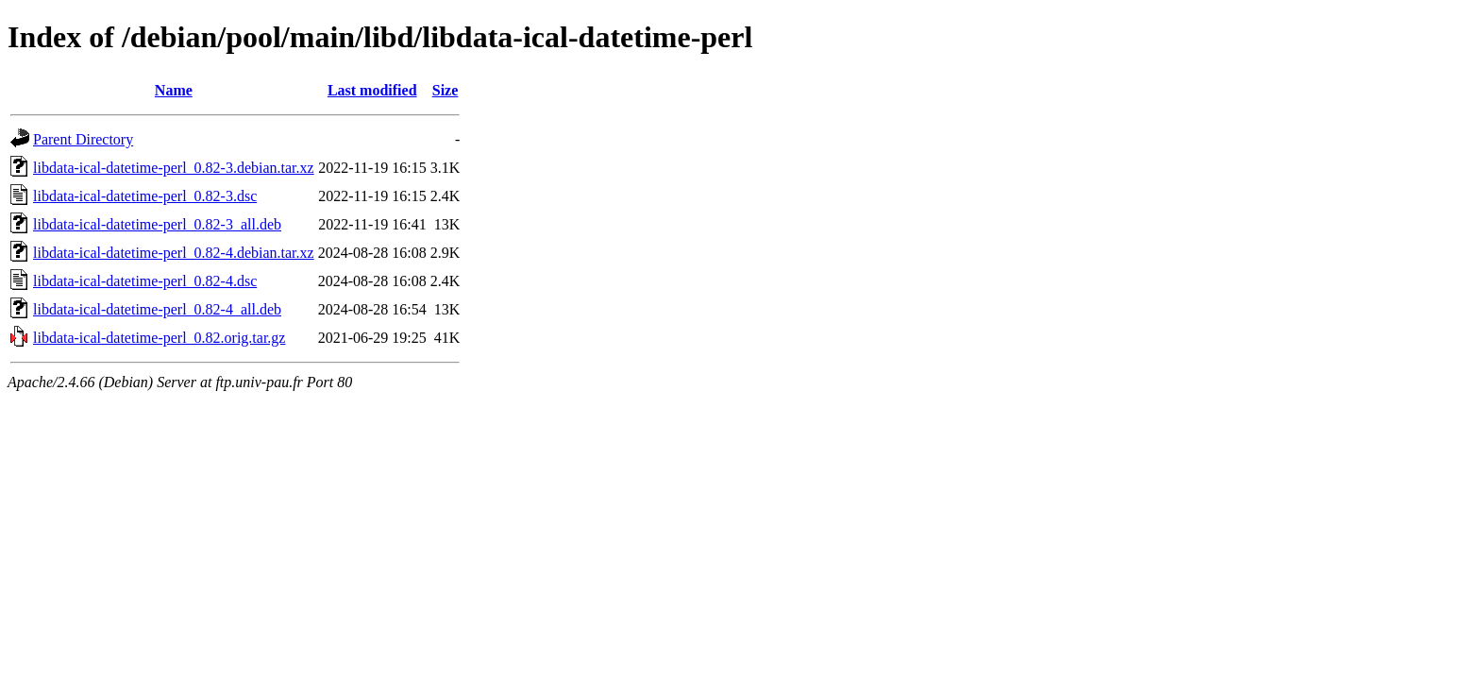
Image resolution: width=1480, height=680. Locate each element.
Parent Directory (83, 139)
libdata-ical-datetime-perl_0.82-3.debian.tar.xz (173, 168)
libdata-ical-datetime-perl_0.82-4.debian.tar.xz (173, 253)
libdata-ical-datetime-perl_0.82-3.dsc (145, 196)
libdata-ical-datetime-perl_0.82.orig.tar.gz (159, 338)
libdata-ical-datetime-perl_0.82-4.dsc (145, 281)
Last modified (372, 90)
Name (174, 90)
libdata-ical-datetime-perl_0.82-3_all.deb (157, 224)
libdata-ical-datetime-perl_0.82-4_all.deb (157, 309)
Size (445, 90)
